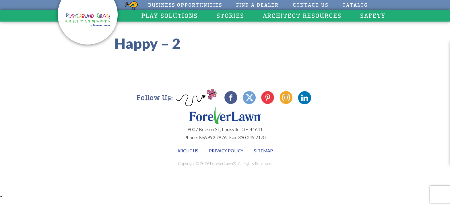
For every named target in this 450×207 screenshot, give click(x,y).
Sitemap (263, 150)
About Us (187, 150)
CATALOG (355, 5)
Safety (372, 16)
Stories (230, 16)
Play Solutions (169, 16)
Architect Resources (302, 16)
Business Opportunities (185, 5)
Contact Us (310, 5)
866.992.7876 (212, 137)
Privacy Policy (226, 150)
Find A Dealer (257, 5)
